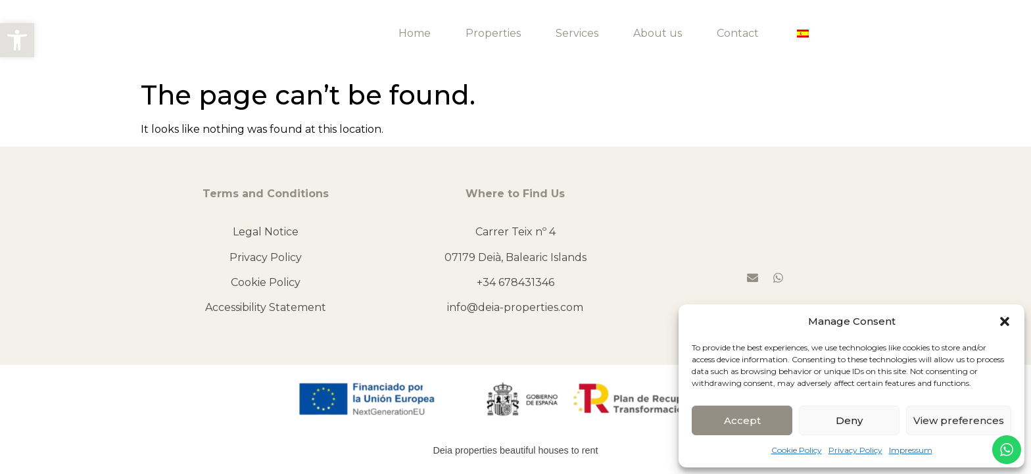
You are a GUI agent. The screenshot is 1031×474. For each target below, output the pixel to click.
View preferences (958, 420)
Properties (493, 33)
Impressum (910, 450)
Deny (849, 420)
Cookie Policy (796, 450)
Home (414, 33)
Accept (742, 420)
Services (577, 33)
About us (657, 33)
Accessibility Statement (265, 307)
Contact (738, 33)
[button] (17, 40)
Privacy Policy (855, 450)
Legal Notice (266, 231)
